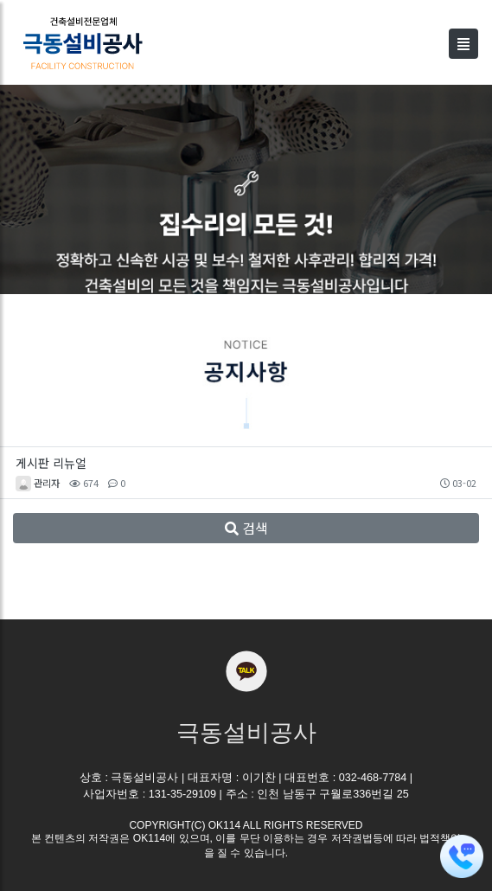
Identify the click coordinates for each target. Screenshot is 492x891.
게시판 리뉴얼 (51, 462)
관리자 (47, 483)
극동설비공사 (246, 733)
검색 (246, 527)
